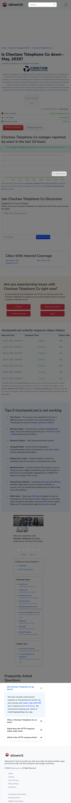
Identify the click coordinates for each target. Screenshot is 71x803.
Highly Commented (15, 801)
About (10, 773)
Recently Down (14, 798)
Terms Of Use (13, 780)
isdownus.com (16, 768)
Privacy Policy (13, 784)
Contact (11, 777)
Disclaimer (12, 787)
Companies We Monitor (17, 794)
